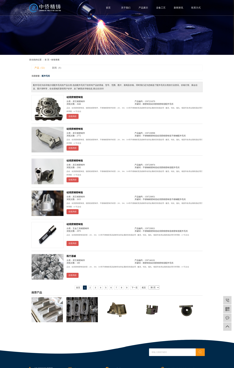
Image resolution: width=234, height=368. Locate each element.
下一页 (134, 287)
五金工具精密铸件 (81, 228)
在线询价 (72, 116)
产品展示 (143, 7)
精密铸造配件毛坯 (179, 231)
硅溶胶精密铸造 (75, 97)
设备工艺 (161, 7)
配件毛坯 (169, 104)
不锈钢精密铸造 (150, 136)
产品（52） (40, 68)
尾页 (144, 287)
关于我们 (125, 7)
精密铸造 (147, 104)
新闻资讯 (178, 7)
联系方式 (196, 7)
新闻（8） (57, 68)
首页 (108, 7)
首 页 (47, 60)
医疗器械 (71, 256)
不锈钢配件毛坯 (178, 136)
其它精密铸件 (79, 101)
